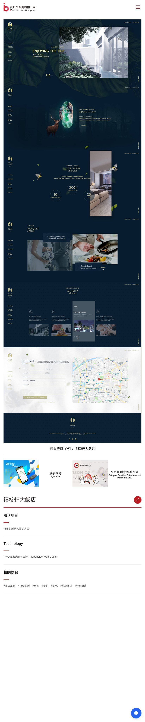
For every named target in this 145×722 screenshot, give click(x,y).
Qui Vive (55, 476)
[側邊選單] (138, 7)
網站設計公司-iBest (20, 7)
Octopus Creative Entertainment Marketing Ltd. (124, 476)
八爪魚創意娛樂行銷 (125, 472)
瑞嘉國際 (55, 473)
